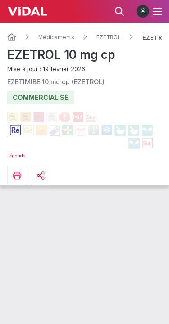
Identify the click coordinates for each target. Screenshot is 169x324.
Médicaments (56, 37)
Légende (16, 155)
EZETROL (108, 37)
